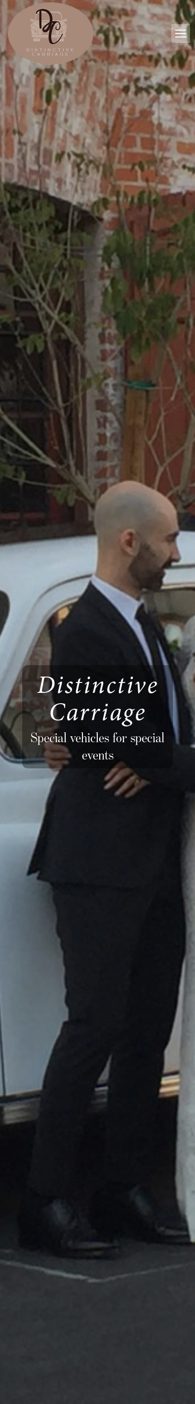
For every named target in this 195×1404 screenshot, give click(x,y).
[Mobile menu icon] (180, 33)
